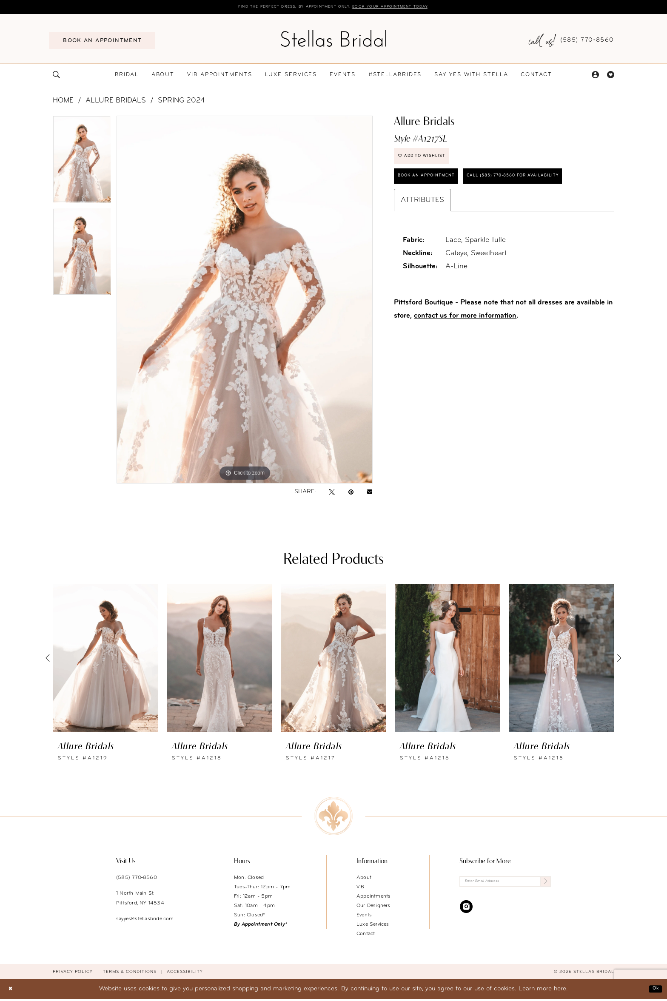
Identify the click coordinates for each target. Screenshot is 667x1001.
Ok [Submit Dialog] (653, 990)
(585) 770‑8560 (136, 879)
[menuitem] (102, 42)
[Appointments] (102, 42)
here (560, 990)
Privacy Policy (73, 973)
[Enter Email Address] (505, 885)
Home (63, 102)
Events (364, 916)
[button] (595, 76)
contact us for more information (465, 360)
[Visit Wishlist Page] (610, 76)
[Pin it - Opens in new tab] (351, 493)
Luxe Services (372, 926)
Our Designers (373, 907)
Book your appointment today (413, 8)
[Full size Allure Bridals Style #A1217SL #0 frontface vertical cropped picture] (244, 301)
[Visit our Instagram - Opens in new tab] (466, 912)
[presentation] (105, 660)
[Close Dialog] (12, 990)
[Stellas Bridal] (333, 40)
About (363, 879)
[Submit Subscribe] (543, 885)
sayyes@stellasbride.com (145, 920)
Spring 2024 (181, 102)
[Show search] (56, 76)
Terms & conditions (130, 973)
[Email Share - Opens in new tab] (370, 493)
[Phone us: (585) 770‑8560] (571, 42)
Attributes (422, 244)
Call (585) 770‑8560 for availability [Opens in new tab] (464, 217)
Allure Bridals (116, 102)
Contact (365, 935)
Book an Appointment (438, 190)
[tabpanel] (82, 163)
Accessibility (185, 973)
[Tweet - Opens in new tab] (331, 493)
